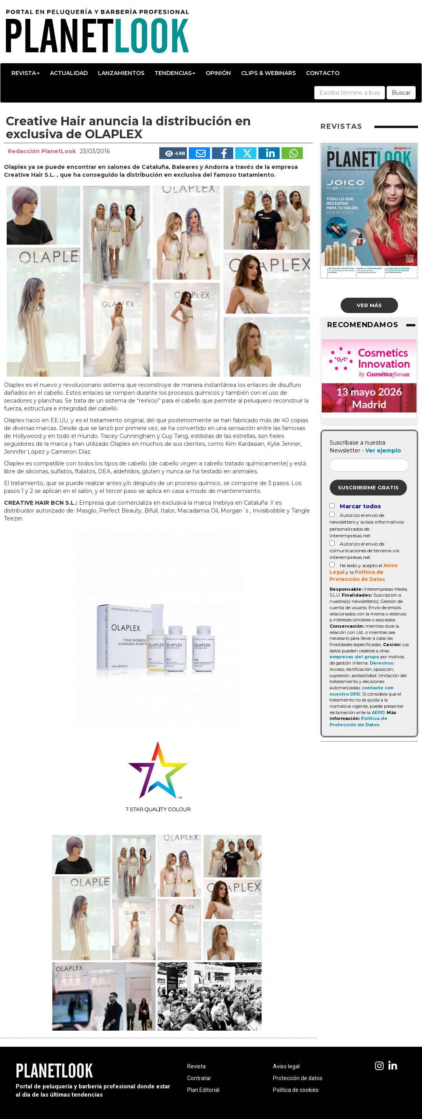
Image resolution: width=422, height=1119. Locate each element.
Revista (25, 73)
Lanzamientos (121, 73)
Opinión (218, 73)
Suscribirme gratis (368, 487)
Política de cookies (296, 1090)
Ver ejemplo (383, 450)
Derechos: (382, 663)
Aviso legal (286, 1066)
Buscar (401, 92)
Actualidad (69, 73)
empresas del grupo (354, 656)
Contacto (322, 73)
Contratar (199, 1078)
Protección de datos (297, 1078)
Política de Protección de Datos (358, 721)
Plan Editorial (203, 1090)
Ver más (369, 305)
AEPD (378, 712)
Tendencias (175, 73)
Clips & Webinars (268, 73)
